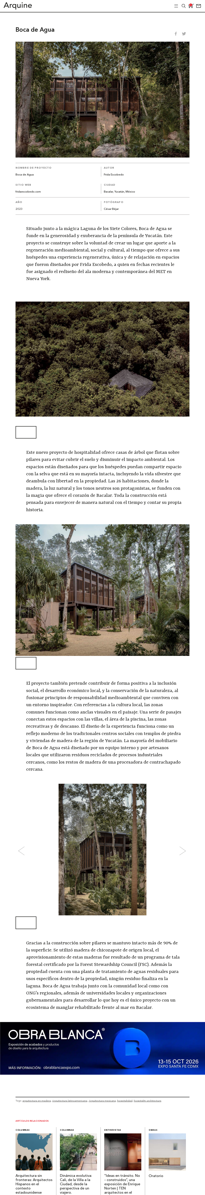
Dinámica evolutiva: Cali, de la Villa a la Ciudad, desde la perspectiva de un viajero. (76, 1184)
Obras (153, 1130)
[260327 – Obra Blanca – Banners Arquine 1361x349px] (102, 1073)
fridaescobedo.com (28, 191)
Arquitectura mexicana (102, 1100)
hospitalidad (124, 1100)
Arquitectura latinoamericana (69, 1100)
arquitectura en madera (36, 1100)
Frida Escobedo (114, 174)
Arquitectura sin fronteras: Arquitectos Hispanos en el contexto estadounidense (34, 1184)
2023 (19, 209)
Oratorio (156, 1176)
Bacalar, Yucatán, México (119, 191)
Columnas (23, 1130)
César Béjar (111, 209)
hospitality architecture (147, 1100)
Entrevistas (112, 1130)
